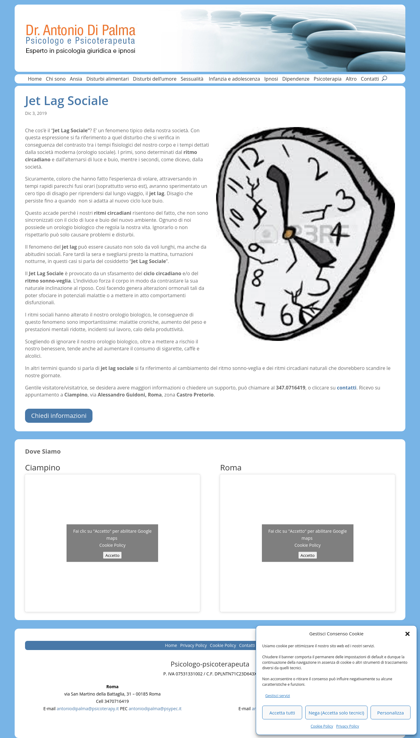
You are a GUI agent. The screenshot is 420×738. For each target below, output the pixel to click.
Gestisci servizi (277, 695)
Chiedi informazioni (58, 415)
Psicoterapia (328, 79)
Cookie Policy (322, 726)
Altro (351, 79)
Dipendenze (296, 79)
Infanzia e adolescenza (234, 79)
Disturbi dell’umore (155, 79)
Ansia (76, 79)
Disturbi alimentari (107, 79)
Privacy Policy (347, 726)
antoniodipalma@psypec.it (155, 708)
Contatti (370, 79)
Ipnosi (271, 79)
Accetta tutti (282, 713)
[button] (407, 634)
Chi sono (56, 79)
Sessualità (193, 79)
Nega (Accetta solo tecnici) (336, 713)
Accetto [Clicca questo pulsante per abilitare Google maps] (112, 555)
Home (35, 79)
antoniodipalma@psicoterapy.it (88, 708)
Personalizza (390, 713)
